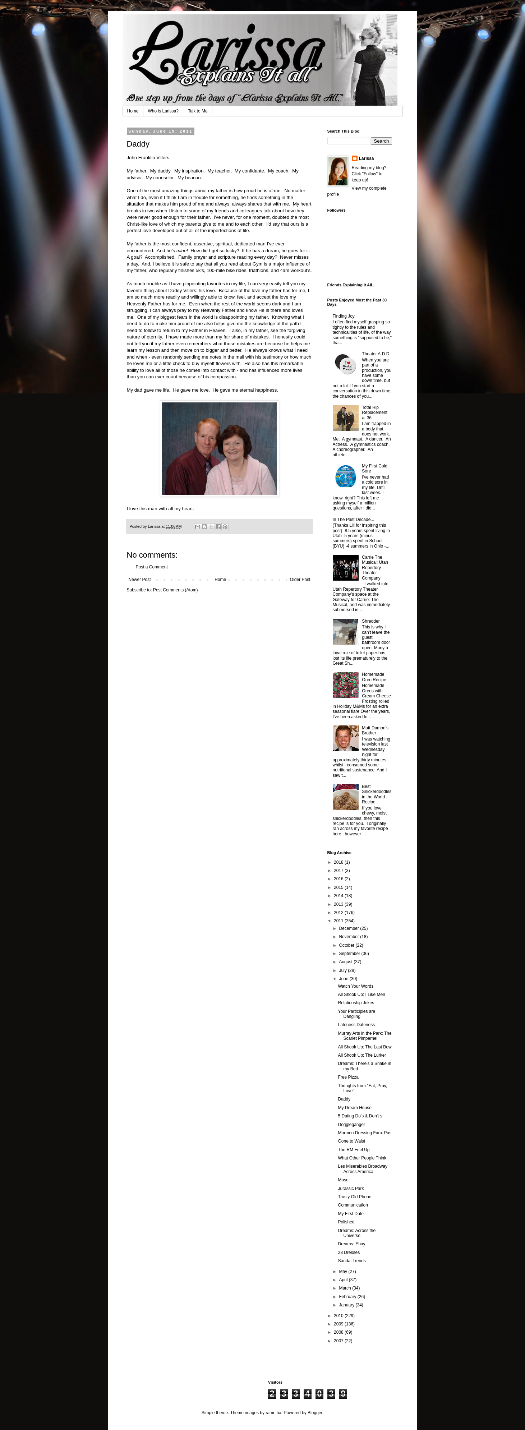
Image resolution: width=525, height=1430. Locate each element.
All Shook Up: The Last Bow (364, 1047)
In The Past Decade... (353, 519)
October (347, 945)
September (350, 953)
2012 (339, 912)
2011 (339, 920)
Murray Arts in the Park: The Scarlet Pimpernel (364, 1036)
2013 (339, 904)
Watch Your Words (355, 986)
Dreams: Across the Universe (357, 1233)
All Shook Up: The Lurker (362, 1055)
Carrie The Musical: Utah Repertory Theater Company (375, 568)
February (348, 1296)
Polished (346, 1221)
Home (133, 111)
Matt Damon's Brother (375, 730)
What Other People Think (362, 1158)
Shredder (370, 621)
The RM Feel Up (353, 1149)
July (343, 970)
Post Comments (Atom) (175, 589)
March (345, 1288)
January (347, 1304)
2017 (339, 870)
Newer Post (140, 579)
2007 (339, 1340)
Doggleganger (351, 1124)
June (344, 978)
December (349, 928)
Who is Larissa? (163, 111)
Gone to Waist (351, 1141)
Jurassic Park (351, 1188)
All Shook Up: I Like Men (361, 994)
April (344, 1279)
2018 (339, 862)
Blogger (315, 1412)
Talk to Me (198, 111)
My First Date (350, 1213)
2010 (339, 1315)
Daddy (344, 1099)
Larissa (366, 158)
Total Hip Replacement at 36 (374, 412)
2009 (339, 1324)
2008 (339, 1332)
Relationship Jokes (356, 1002)
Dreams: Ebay (351, 1243)
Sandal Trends (351, 1260)
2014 (339, 895)
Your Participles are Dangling (356, 1014)
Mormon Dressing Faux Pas (364, 1132)
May (343, 1271)
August (346, 961)
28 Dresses (349, 1252)
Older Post (300, 579)
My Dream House (354, 1107)
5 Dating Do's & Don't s (360, 1115)
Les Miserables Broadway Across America (362, 1169)
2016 (339, 878)
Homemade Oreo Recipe (374, 677)
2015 (339, 887)
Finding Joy (344, 316)
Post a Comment (152, 566)
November (349, 936)
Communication (353, 1205)
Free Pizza (348, 1077)
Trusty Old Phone (354, 1196)
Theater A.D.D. (376, 353)
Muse (343, 1179)
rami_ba (273, 1412)
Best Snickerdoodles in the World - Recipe (376, 794)
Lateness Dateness (356, 1024)
